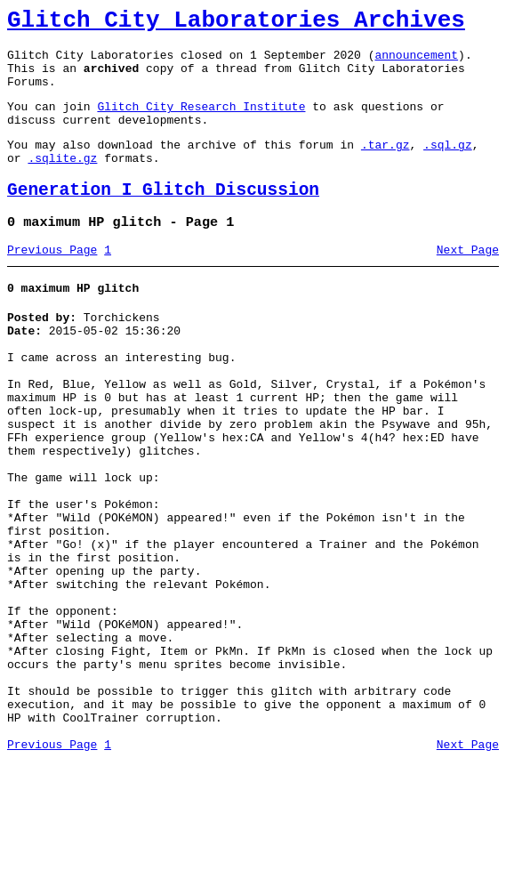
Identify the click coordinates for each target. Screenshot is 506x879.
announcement (416, 62)
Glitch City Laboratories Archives (236, 23)
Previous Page (52, 282)
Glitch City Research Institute (201, 122)
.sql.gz (447, 165)
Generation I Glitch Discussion (163, 217)
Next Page (468, 282)
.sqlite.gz (62, 181)
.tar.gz (385, 165)
